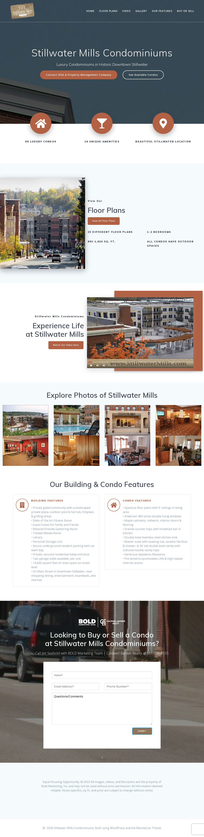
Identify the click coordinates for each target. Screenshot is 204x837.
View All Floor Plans (103, 220)
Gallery (141, 11)
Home (90, 11)
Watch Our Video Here (66, 345)
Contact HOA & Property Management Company (78, 74)
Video (126, 11)
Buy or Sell (185, 11)
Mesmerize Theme (148, 828)
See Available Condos (143, 74)
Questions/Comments (102, 709)
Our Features (162, 11)
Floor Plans (108, 11)
